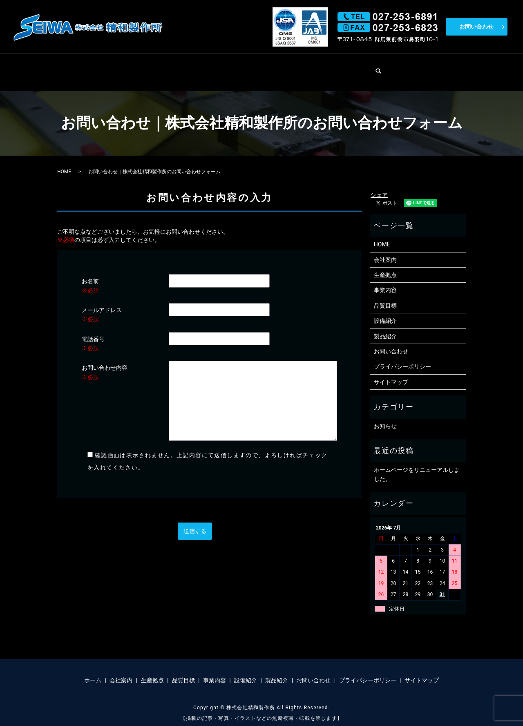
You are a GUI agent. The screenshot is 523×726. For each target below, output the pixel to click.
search (414, 65)
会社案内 (163, 68)
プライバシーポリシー (402, 358)
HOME (122, 68)
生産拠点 (206, 68)
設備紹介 (337, 68)
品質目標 (250, 68)
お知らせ (385, 417)
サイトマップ (391, 373)
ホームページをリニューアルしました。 (417, 466)
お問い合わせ (476, 26)
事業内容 (293, 68)
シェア (379, 186)
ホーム (92, 672)
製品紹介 (380, 68)
